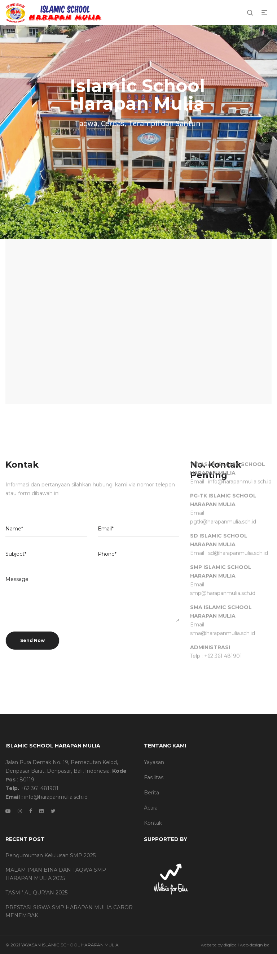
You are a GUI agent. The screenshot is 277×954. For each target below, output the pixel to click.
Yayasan (154, 762)
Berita (151, 792)
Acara (151, 808)
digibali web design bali (248, 945)
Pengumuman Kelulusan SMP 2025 (50, 855)
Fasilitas (153, 777)
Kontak (153, 823)
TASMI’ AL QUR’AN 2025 (36, 892)
